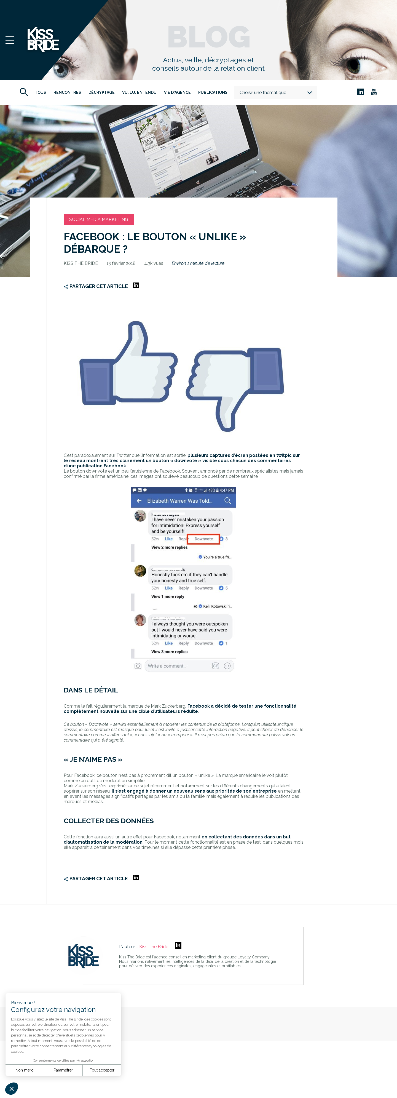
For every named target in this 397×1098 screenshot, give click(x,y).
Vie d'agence (177, 92)
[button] (11, 1088)
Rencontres (67, 92)
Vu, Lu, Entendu (139, 92)
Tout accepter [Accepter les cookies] (102, 1070)
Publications (212, 92)
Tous (40, 92)
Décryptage (101, 92)
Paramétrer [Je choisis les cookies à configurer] (63, 1070)
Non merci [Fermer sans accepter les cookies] (24, 1070)
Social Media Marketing (98, 219)
